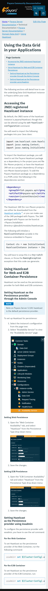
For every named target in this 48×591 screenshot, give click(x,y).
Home (5, 21)
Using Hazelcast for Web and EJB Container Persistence (25, 68)
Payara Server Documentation (12, 23)
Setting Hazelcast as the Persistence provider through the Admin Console (24, 74)
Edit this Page (39, 21)
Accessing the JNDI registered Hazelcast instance (24, 62)
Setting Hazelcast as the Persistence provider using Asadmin (24, 80)
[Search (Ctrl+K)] (36, 13)
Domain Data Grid (10, 34)
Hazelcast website (12, 213)
